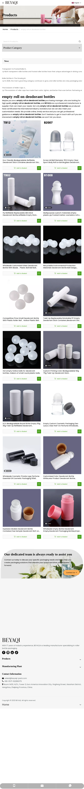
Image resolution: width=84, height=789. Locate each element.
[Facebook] (3, 733)
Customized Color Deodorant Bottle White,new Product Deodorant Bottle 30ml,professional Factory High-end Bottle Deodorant (61, 558)
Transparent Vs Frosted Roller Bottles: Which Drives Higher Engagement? (14, 96)
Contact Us (71, 653)
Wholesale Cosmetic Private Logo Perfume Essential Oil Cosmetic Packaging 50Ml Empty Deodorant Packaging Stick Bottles (21, 558)
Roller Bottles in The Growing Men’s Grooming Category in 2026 (14, 132)
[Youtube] (12, 733)
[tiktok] (16, 733)
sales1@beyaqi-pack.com (16, 759)
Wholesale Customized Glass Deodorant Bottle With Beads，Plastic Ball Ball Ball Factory (20, 347)
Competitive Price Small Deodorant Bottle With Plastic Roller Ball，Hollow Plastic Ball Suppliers (21, 400)
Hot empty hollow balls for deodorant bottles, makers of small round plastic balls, (21, 452)
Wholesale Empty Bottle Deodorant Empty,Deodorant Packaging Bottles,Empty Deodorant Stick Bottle (62, 610)
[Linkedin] (8, 733)
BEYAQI (18, 781)
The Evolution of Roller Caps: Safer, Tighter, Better (14, 168)
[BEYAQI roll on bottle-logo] (11, 721)
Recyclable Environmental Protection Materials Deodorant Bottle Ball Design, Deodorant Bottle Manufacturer (60, 347)
